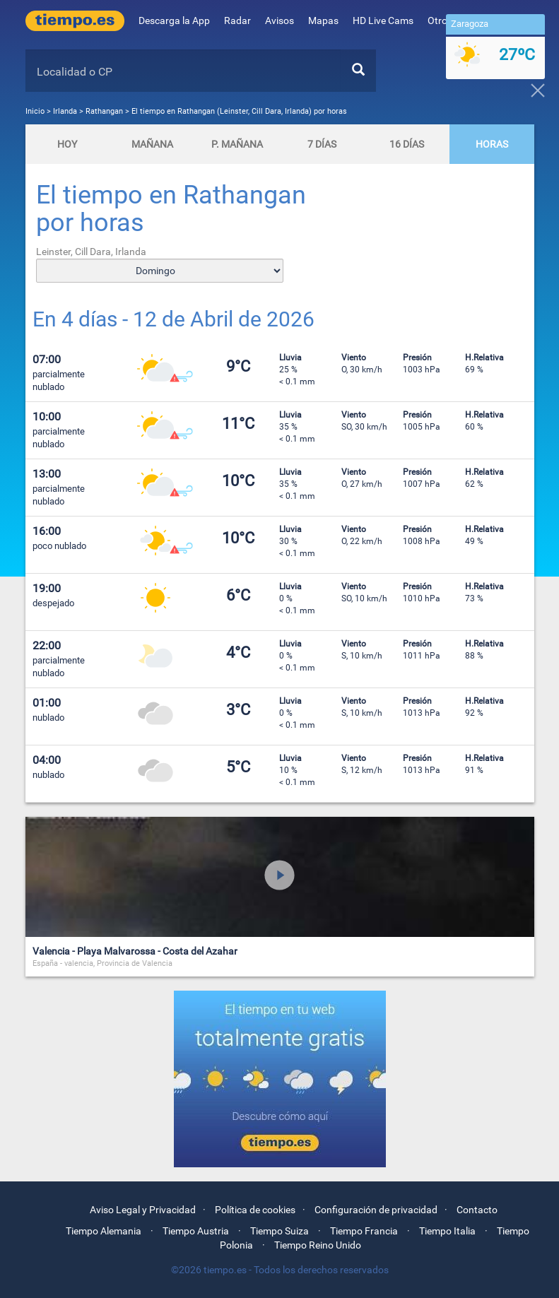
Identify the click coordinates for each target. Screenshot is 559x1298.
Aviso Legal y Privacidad (143, 1209)
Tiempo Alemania (103, 1231)
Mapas (323, 20)
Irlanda (66, 111)
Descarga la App (174, 20)
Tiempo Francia (364, 1231)
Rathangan (104, 111)
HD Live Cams (383, 20)
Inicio (35, 111)
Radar (237, 20)
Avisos (279, 20)
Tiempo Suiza (279, 1231)
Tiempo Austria (196, 1231)
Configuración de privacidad (375, 1209)
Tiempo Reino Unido (317, 1245)
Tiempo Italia (447, 1231)
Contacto (477, 1209)
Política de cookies (255, 1209)
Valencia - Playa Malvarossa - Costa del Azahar (135, 951)
